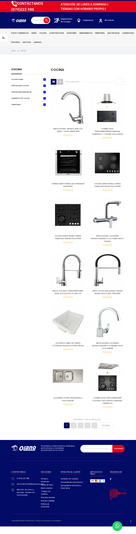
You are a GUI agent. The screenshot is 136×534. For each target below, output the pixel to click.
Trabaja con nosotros (46, 500)
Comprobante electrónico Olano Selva (71, 494)
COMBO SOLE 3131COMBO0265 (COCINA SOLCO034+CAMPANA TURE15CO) (107, 407)
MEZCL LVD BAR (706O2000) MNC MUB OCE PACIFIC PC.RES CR (68, 295)
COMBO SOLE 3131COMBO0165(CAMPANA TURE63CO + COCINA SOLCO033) (107, 131)
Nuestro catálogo (47, 508)
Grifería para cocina (20, 86)
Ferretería (100, 33)
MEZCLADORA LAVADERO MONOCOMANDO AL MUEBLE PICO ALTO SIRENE (107, 350)
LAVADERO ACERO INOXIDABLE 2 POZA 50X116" (68, 405)
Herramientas (85, 33)
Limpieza (37, 42)
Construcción (56, 33)
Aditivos (27, 42)
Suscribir (118, 456)
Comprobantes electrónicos (72, 490)
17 (94, 433)
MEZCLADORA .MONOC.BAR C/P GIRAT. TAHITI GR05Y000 (68, 130)
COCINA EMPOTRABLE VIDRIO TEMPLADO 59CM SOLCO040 (68, 239)
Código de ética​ (47, 492)
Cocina (42, 33)
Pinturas (15, 42)
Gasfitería (72, 33)
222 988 (22, 9)
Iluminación (128, 33)
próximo (106, 433)
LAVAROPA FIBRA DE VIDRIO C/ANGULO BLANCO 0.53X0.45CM (68, 349)
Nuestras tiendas (48, 505)
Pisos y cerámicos (20, 33)
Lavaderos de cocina (20, 98)
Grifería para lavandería (21, 92)
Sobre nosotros (46, 496)
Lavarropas (16, 104)
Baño (34, 33)
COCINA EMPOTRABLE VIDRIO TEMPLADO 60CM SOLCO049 (107, 186)
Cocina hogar (17, 79)
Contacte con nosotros (69, 486)
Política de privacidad (45, 513)
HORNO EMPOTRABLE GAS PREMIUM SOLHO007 (68, 186)
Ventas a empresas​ (45, 487)
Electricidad (113, 33)
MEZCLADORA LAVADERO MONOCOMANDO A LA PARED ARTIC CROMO (107, 241)
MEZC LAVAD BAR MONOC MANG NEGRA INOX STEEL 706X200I (107, 295)
